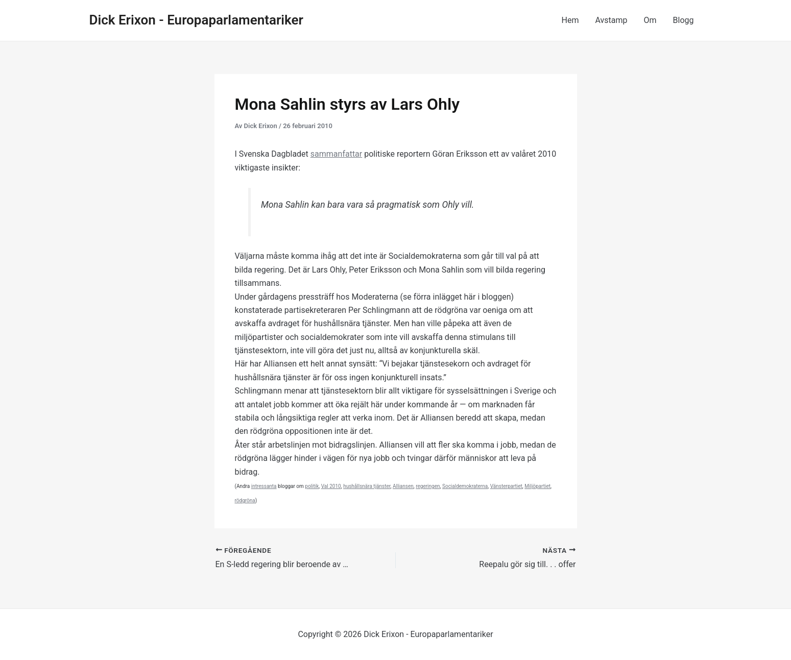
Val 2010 (331, 486)
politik (312, 486)
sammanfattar (336, 154)
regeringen (428, 486)
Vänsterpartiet (506, 486)
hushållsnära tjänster (366, 486)
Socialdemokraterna (465, 486)
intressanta (264, 486)
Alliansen (403, 486)
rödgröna (245, 500)
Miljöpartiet (537, 486)
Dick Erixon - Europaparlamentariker (196, 20)
